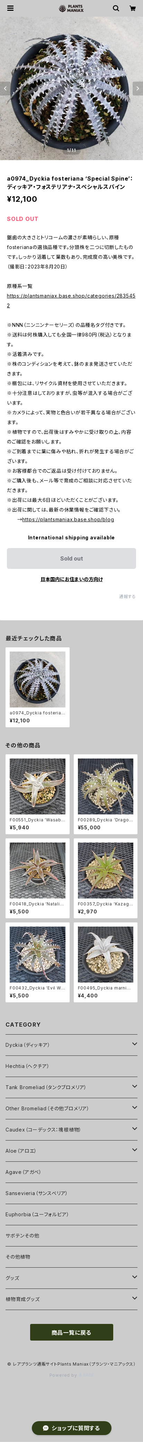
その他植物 (18, 1257)
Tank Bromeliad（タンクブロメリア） (46, 1087)
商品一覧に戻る (72, 1332)
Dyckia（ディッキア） (28, 1045)
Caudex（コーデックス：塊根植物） (44, 1130)
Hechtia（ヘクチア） (28, 1066)
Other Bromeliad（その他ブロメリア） (48, 1108)
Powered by (72, 1375)
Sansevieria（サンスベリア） (37, 1193)
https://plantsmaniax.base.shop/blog (68, 519)
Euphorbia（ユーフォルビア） (37, 1214)
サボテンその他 (22, 1235)
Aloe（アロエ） (21, 1151)
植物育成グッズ (23, 1299)
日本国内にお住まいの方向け (72, 579)
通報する (127, 596)
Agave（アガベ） (24, 1172)
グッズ (12, 1278)
